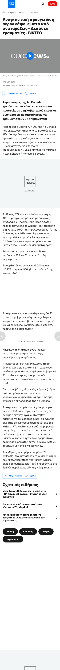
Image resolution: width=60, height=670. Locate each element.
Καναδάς (33, 12)
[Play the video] (30, 56)
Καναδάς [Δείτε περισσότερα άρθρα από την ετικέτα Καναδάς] (28, 531)
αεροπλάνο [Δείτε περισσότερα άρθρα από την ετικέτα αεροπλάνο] (13, 539)
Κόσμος (22, 12)
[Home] (3, 12)
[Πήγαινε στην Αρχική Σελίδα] (11, 4)
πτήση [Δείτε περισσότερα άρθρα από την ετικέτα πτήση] (46, 531)
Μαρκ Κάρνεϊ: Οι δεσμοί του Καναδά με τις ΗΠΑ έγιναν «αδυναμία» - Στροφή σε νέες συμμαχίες (25, 494)
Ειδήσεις (12, 12)
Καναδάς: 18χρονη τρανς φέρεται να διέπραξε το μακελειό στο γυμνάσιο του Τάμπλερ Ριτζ (24, 517)
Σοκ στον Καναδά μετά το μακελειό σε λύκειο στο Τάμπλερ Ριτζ (23, 506)
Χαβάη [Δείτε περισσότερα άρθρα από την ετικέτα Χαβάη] (10, 531)
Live (52, 3)
